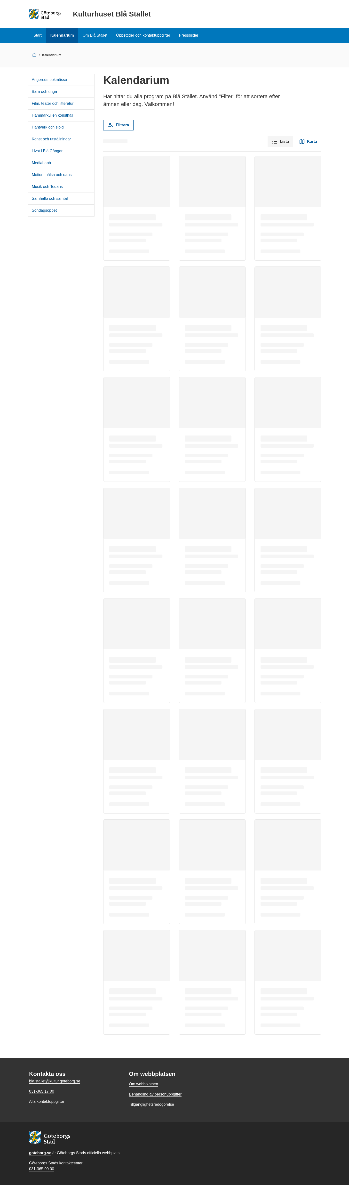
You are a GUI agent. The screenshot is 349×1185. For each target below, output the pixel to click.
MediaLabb (41, 163)
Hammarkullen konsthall (52, 115)
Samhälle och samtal (50, 198)
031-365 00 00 (41, 1169)
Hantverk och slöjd (48, 127)
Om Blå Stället (95, 35)
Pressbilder (188, 35)
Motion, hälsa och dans (52, 175)
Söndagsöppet (44, 210)
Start (37, 35)
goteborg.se (40, 1153)
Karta (308, 142)
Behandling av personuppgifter (155, 1094)
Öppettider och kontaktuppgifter (143, 35)
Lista (280, 142)
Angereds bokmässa (49, 80)
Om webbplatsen (143, 1084)
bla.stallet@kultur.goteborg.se (54, 1081)
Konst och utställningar (51, 139)
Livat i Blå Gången (47, 151)
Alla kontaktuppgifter (46, 1101)
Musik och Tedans (47, 187)
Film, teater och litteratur (53, 103)
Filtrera (118, 125)
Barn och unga (44, 91)
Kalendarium (62, 35)
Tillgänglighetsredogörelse (151, 1104)
